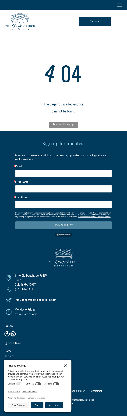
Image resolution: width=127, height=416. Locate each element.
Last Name (21, 197)
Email (18, 166)
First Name (21, 182)
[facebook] (7, 334)
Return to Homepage (63, 124)
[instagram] (13, 334)
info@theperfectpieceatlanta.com (35, 300)
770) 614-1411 (24, 289)
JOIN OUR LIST (63, 225)
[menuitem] (53, 350)
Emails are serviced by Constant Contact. (94, 217)
